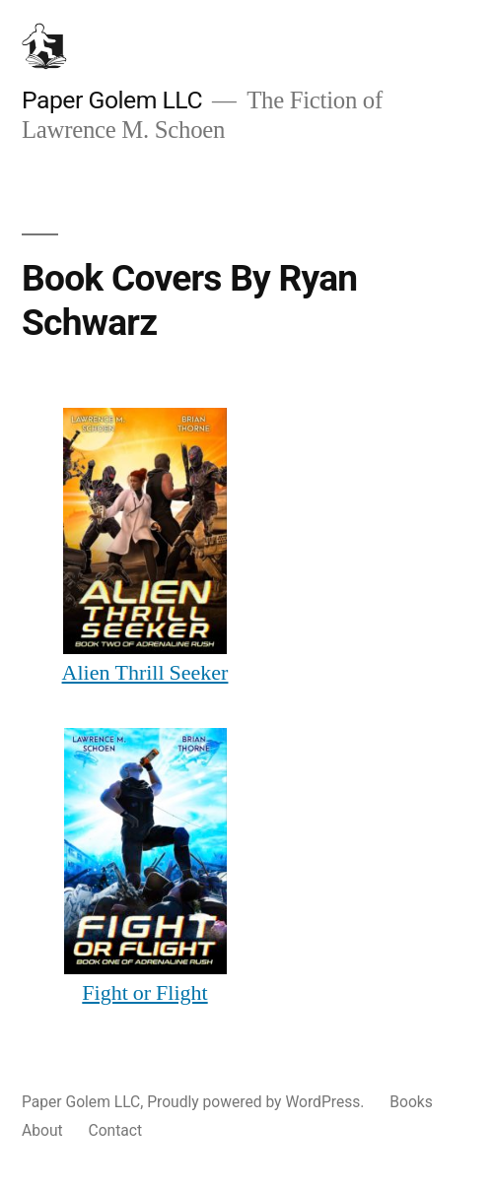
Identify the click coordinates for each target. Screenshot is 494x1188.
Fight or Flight (144, 993)
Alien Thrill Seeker (145, 673)
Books (411, 1101)
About (42, 1130)
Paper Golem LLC (112, 100)
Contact (116, 1130)
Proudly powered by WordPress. (257, 1101)
